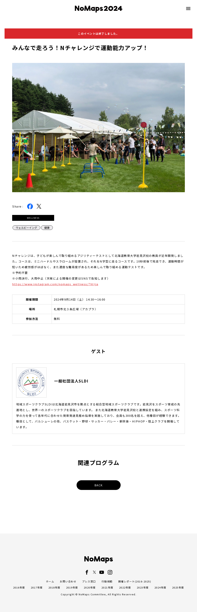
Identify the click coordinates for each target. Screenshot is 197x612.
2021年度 (107, 587)
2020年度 (90, 587)
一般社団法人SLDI (71, 380)
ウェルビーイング (26, 228)
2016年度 (19, 587)
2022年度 (125, 587)
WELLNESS (33, 217)
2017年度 (37, 587)
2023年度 (143, 587)
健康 (47, 228)
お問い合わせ (68, 581)
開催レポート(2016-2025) (134, 581)
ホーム (50, 581)
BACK (98, 485)
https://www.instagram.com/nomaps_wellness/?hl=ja (55, 284)
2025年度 (178, 587)
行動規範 (107, 581)
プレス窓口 (89, 581)
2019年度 (72, 587)
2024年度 (160, 587)
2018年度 (54, 587)
